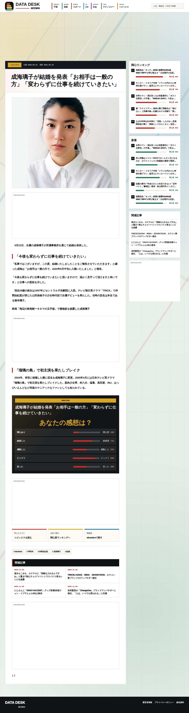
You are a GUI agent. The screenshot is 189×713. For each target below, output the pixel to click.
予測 (56, 6)
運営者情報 (147, 702)
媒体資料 (180, 702)
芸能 (66, 6)
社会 (95, 6)
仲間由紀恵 (43, 552)
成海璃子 (57, 552)
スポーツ (77, 6)
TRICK (30, 552)
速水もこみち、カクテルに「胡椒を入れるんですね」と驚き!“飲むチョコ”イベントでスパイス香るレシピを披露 (154, 225)
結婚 (68, 552)
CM (86, 6)
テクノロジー (109, 6)
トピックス (124, 6)
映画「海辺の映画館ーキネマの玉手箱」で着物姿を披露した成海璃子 (51, 308)
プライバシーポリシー (164, 702)
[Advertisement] (94, 34)
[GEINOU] (26, 6)
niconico (18, 552)
